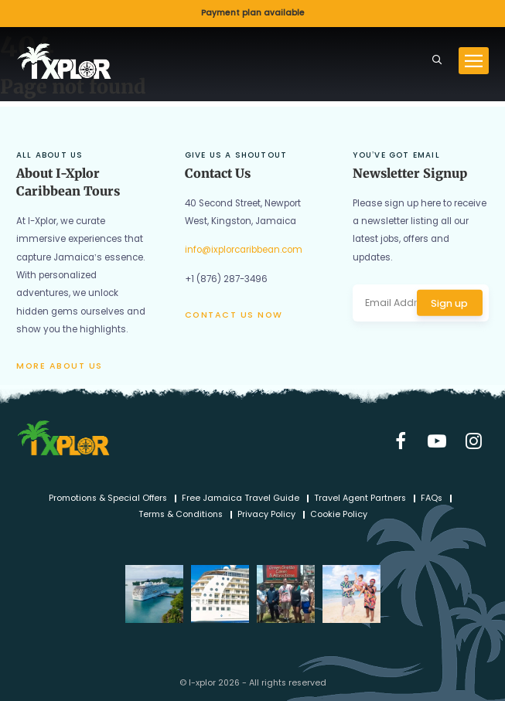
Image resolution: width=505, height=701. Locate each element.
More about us (59, 366)
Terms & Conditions (180, 515)
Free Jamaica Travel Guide (240, 499)
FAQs (431, 499)
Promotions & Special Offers (108, 499)
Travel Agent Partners (360, 499)
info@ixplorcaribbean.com (243, 249)
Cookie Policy (338, 515)
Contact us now (234, 315)
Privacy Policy (266, 515)
